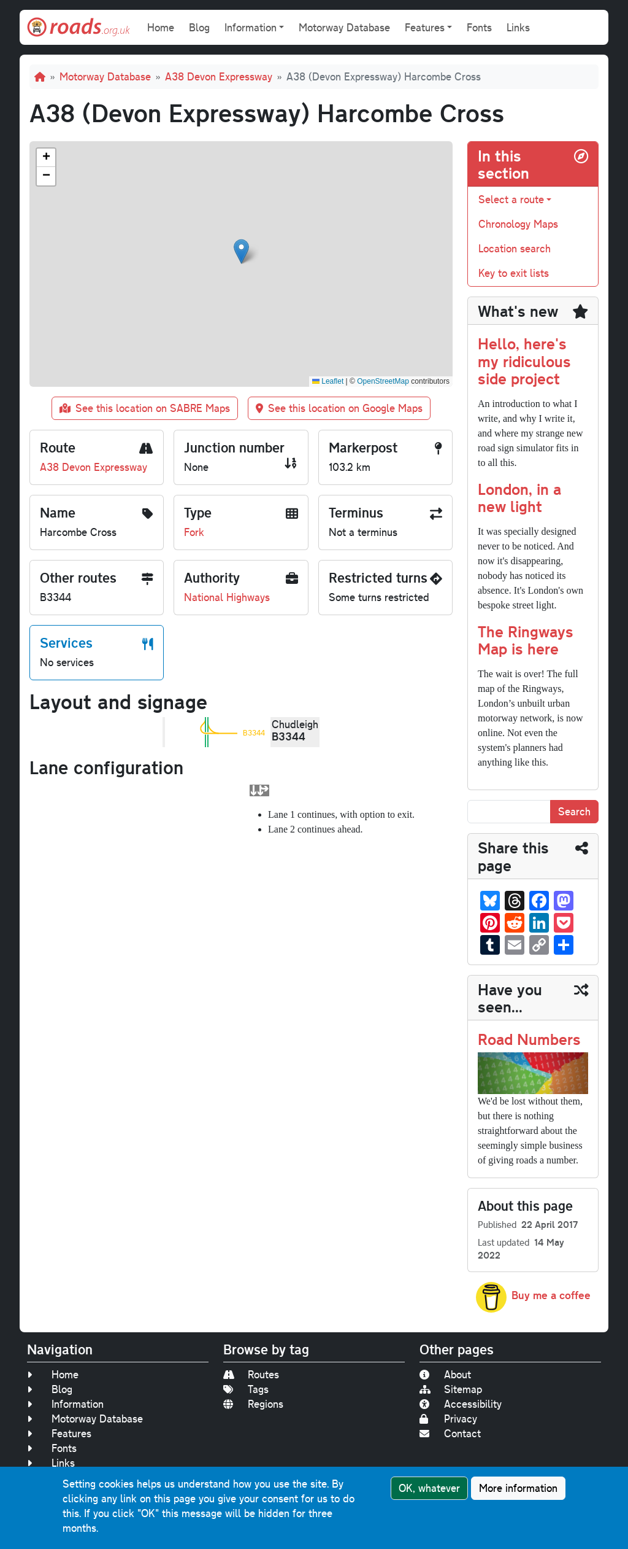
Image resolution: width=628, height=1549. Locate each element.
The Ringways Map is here (525, 639)
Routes (251, 1374)
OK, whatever (429, 1488)
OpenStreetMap (383, 381)
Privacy (448, 1418)
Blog (199, 27)
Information (65, 1404)
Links (518, 27)
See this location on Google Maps (339, 408)
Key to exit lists (513, 273)
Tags (246, 1389)
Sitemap (450, 1389)
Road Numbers (529, 1038)
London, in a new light (519, 497)
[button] (241, 251)
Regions (253, 1404)
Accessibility (460, 1404)
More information (518, 1488)
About (445, 1374)
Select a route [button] (511, 199)
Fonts (479, 27)
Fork (194, 532)
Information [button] (250, 27)
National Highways (227, 597)
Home (160, 27)
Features (59, 1433)
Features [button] (425, 27)
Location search (514, 248)
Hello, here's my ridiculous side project (524, 360)
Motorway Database (344, 27)
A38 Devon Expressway (218, 76)
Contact (450, 1433)
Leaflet (327, 381)
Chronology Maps (518, 224)
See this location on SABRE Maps (144, 408)
